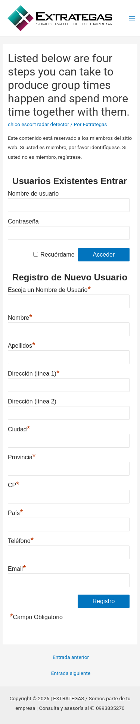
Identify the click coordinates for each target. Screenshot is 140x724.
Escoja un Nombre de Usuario (49, 289)
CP (13, 484)
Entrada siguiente (71, 673)
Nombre (20, 317)
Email (17, 568)
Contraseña (23, 221)
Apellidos (21, 345)
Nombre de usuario (33, 193)
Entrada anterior (71, 657)
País (15, 512)
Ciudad (19, 428)
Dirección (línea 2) (32, 401)
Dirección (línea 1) (33, 373)
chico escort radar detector (38, 124)
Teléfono (21, 540)
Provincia (21, 456)
